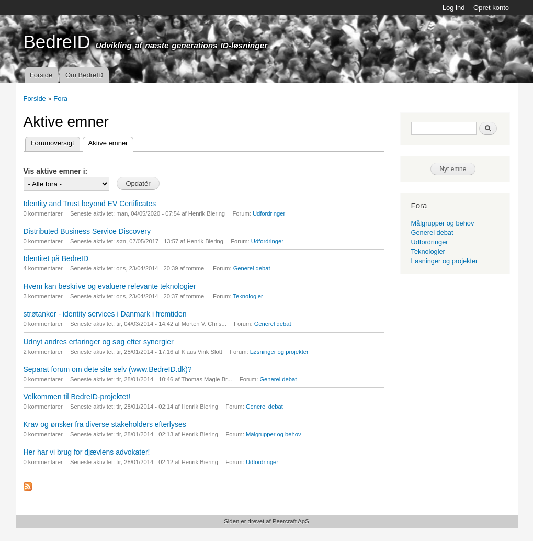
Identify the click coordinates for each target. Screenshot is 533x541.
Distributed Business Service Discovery (87, 231)
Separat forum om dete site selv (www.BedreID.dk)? (108, 369)
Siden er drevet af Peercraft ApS (266, 521)
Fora (60, 99)
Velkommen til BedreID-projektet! (77, 396)
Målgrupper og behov (273, 434)
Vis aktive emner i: (56, 171)
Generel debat (251, 268)
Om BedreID (84, 75)
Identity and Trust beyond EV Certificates (90, 203)
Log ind (454, 8)
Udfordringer (269, 213)
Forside (41, 75)
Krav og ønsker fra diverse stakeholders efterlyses (105, 424)
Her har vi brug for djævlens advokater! (87, 452)
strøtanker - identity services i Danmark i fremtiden (105, 314)
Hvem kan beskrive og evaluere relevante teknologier (110, 286)
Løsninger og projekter (279, 351)
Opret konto (491, 8)
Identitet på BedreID (56, 258)
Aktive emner (111, 142)
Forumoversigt (52, 143)
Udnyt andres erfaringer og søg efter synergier (99, 341)
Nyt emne (453, 169)
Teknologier (248, 296)
